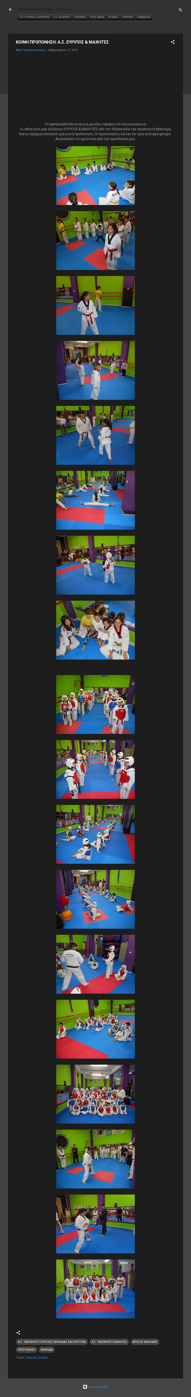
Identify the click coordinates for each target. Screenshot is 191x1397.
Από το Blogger (95, 1387)
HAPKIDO (127, 17)
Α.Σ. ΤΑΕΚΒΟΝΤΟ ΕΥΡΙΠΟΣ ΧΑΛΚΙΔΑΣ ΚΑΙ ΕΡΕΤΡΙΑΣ (52, 1342)
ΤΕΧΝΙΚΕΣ (80, 17)
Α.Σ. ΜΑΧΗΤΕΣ (62, 17)
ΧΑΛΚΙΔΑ (46, 1349)
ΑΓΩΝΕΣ (113, 17)
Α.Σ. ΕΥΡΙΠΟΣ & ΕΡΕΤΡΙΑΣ (35, 17)
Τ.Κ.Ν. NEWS (97, 17)
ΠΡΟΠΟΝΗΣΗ (26, 1349)
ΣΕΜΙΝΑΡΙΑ (143, 17)
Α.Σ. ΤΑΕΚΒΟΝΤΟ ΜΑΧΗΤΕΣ (109, 1342)
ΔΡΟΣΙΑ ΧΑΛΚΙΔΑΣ (145, 1342)
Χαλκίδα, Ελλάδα (37, 1357)
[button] (172, 43)
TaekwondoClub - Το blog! (45, 9)
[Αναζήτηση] (180, 11)
